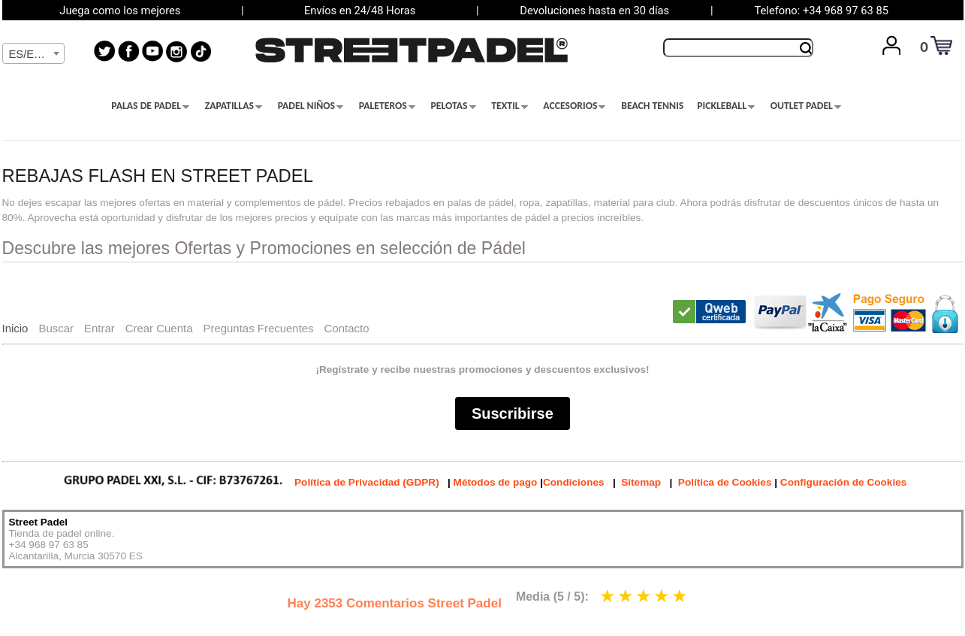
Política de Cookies (725, 482)
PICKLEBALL (726, 106)
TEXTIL (509, 106)
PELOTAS (453, 106)
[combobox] (33, 53)
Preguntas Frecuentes (258, 328)
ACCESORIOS (574, 106)
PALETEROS (387, 106)
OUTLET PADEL (805, 106)
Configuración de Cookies (843, 482)
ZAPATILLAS (233, 106)
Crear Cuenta (159, 328)
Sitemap (641, 482)
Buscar (56, 328)
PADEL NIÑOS (310, 106)
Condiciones (574, 482)
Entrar (99, 328)
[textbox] (33, 54)
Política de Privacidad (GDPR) (366, 482)
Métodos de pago (496, 482)
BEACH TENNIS (652, 106)
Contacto (346, 328)
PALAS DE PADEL (150, 106)
